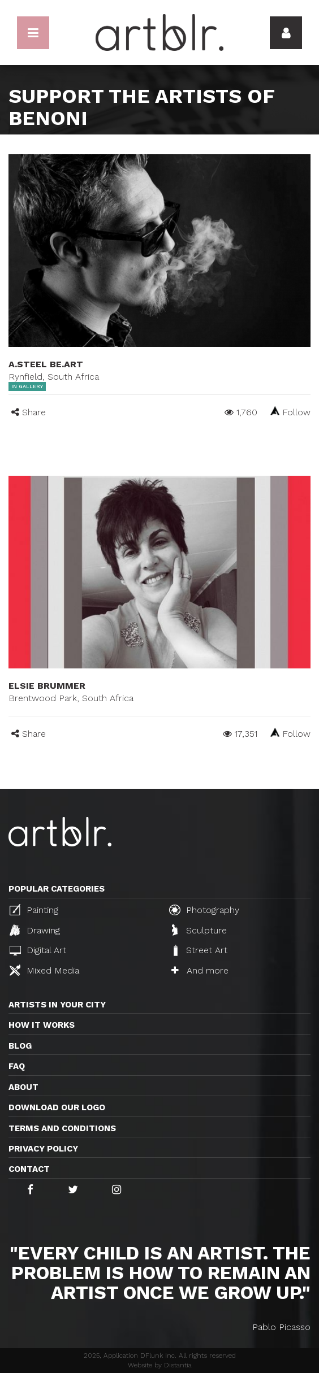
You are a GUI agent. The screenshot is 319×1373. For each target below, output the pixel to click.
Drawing (35, 930)
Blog (20, 1046)
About (23, 1087)
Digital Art (38, 950)
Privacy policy (43, 1149)
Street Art (199, 950)
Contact (29, 1169)
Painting (34, 909)
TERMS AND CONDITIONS (62, 1128)
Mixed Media (44, 970)
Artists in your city (57, 1005)
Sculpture (199, 930)
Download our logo (56, 1107)
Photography (204, 909)
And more (200, 970)
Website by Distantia (160, 1365)
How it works (41, 1025)
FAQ (16, 1066)
